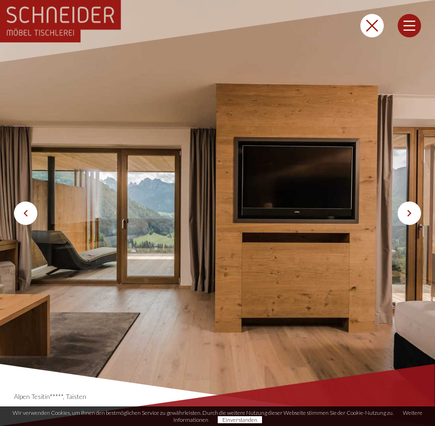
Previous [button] (25, 213)
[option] (217, 213)
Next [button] (409, 213)
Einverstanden (239, 419)
